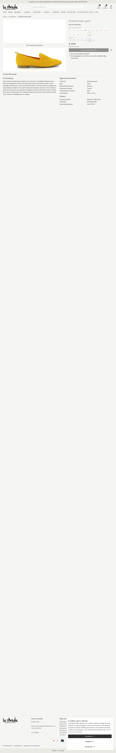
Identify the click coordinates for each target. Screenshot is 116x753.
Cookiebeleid (17, 746)
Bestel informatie (74, 46)
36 (70, 40)
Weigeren (90, 741)
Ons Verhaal (63, 732)
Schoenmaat (63, 730)
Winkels (36, 732)
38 (78, 40)
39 (82, 40)
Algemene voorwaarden (32, 746)
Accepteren (90, 736)
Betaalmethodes (65, 728)
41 (89, 40)
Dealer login (35, 722)
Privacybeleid (7, 746)
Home (5, 12)
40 (86, 40)
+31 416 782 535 (36, 728)
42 (93, 40)
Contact (62, 735)
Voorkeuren (90, 747)
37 (74, 40)
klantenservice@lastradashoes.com (43, 726)
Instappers (12, 16)
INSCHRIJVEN (83, 2)
